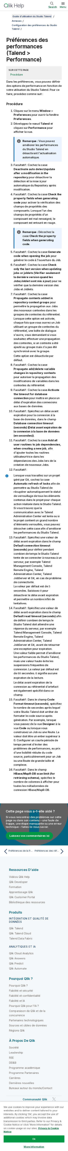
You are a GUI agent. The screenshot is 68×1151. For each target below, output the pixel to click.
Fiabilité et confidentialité (24, 995)
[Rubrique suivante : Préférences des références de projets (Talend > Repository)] (50, 850)
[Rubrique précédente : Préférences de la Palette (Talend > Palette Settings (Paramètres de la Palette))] (18, 850)
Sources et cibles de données (28, 1024)
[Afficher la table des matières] (7, 16)
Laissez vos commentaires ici (29, 835)
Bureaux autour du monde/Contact (30, 1087)
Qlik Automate (18, 967)
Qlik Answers (17, 957)
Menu (63, 6)
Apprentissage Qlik (21, 891)
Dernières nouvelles (21, 1082)
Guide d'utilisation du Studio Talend (32, 16)
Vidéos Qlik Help (19, 876)
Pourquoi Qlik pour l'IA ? (24, 1005)
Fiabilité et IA (17, 1000)
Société (14, 1046)
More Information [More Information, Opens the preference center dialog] (34, 1146)
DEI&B (12, 1062)
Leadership (16, 1052)
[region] (34, 1126)
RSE (11, 1057)
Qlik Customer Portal (22, 896)
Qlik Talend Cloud (20, 932)
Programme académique (24, 1067)
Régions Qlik (17, 1029)
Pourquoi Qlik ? (18, 985)
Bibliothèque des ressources (27, 901)
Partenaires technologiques (26, 1019)
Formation (15, 886)
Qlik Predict (16, 962)
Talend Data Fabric (20, 937)
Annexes (16, 20)
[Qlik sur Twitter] (54, 1098)
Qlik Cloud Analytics (21, 952)
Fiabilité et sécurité (21, 990)
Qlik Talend (16, 927)
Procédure (16, 74)
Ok (34, 1138)
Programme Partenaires (24, 1072)
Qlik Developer (18, 881)
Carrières (14, 1077)
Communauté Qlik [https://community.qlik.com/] (35, 1098)
